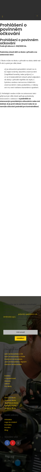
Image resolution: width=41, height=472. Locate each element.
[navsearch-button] (2, 15)
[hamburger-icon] (37, 15)
